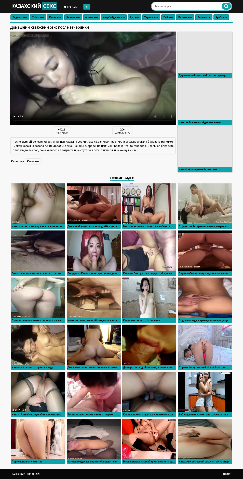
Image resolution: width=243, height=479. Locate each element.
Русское (134, 17)
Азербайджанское (114, 17)
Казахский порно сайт (26, 474)
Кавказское (73, 17)
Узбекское (38, 17)
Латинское (203, 17)
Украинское (151, 17)
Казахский (34, 6)
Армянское (91, 17)
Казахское (55, 17)
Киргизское (185, 17)
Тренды (71, 6)
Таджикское (19, 17)
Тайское (168, 17)
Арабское (221, 17)
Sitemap (227, 474)
